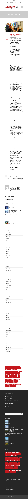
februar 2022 (8, 245)
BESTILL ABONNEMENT (10, 2)
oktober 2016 (8, 351)
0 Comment (12, 207)
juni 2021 (7, 260)
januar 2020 (8, 277)
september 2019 (8, 285)
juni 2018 (7, 313)
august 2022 (8, 236)
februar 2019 (8, 298)
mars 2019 (8, 296)
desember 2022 (8, 230)
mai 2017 (7, 338)
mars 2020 (8, 274)
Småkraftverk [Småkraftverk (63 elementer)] (18, 379)
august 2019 (8, 287)
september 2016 (8, 353)
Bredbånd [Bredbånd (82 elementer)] (13, 366)
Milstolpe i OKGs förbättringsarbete (11, 217)
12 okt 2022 (12, 443)
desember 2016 (8, 347)
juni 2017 (7, 336)
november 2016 (8, 349)
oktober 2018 (8, 306)
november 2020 (8, 272)
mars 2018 (8, 319)
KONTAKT (15, 3)
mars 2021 (8, 264)
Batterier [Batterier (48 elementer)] (9, 366)
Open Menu (22, 7)
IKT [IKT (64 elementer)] (6, 372)
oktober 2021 (8, 253)
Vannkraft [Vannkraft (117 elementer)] (13, 384)
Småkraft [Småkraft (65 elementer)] (12, 379)
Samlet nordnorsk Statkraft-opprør (14, 206)
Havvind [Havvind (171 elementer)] (20, 371)
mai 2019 (7, 292)
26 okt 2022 (12, 431)
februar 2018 (8, 321)
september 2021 (8, 255)
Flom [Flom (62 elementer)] (16, 369)
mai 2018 (7, 315)
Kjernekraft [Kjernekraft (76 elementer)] (11, 372)
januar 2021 (8, 268)
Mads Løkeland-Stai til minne (10, 487)
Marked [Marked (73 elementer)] (7, 462)
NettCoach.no (21, 497)
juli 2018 (7, 311)
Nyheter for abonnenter (14, 38)
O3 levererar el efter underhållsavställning (11, 214)
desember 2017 (8, 324)
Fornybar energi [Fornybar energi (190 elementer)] (8, 371)
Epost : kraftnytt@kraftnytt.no (10, 398)
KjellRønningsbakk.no (9, 476)
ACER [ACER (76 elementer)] (6, 366)
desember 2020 (8, 270)
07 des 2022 (12, 423)
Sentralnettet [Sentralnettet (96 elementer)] (8, 379)
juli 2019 (7, 289)
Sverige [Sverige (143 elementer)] (17, 382)
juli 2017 (7, 334)
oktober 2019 (8, 283)
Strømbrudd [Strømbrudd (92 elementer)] (8, 382)
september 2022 (8, 234)
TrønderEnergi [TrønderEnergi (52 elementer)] (8, 384)
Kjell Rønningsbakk (14, 37)
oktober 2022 (8, 232)
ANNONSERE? (17, 2)
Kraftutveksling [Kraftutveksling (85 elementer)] (12, 374)
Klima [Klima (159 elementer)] (15, 372)
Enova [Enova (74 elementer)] (7, 369)
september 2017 (8, 330)
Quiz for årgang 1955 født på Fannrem (12, 482)
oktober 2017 (8, 328)
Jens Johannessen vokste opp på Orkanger (12, 485)
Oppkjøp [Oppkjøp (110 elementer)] (14, 377)
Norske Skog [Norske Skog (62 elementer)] (7, 377)
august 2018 (8, 309)
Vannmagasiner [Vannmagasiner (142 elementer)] (18, 384)
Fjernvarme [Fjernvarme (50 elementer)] (12, 369)
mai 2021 (7, 262)
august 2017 (8, 332)
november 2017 (8, 326)
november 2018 (8, 304)
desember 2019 (8, 279)
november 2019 (8, 281)
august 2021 (8, 257)
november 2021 (8, 251)
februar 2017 (8, 343)
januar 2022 (8, 247)
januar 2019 (8, 300)
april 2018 (7, 317)
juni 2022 (7, 240)
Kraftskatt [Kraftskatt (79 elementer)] (7, 374)
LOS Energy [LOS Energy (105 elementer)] (18, 374)
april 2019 (7, 294)
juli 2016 (7, 356)
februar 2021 (8, 266)
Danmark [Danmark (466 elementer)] (17, 366)
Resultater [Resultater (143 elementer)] (18, 377)
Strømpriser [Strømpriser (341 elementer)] (13, 382)
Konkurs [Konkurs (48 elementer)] (18, 372)
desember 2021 (8, 249)
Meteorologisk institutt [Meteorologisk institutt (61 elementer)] (13, 462)
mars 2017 (8, 341)
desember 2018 (8, 302)
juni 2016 (7, 358)
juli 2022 (7, 238)
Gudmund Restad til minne (10, 489)
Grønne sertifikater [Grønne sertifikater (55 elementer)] (15, 371)
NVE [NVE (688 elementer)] (11, 377)
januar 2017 (8, 345)
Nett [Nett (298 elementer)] (19, 462)
